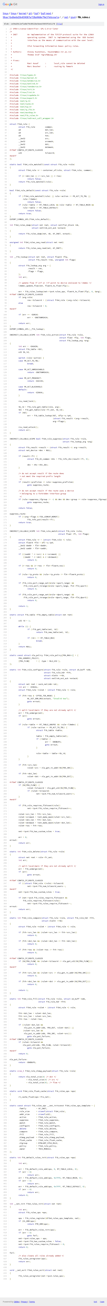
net (66, 17)
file (59, 24)
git (30, 13)
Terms (32, 1301)
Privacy (24, 1301)
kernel (22, 13)
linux (5, 13)
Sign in (101, 4)
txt (95, 1301)
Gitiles (16, 1301)
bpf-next (46, 13)
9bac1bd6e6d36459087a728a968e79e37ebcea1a (31, 17)
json (102, 1301)
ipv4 (73, 17)
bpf (36, 13)
